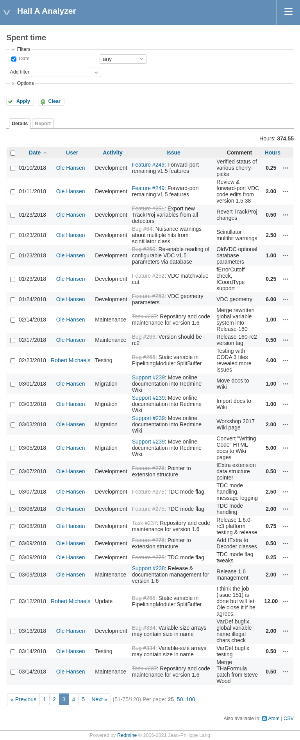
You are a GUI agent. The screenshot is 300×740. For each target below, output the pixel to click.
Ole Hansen (70, 168)
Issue (173, 152)
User (72, 152)
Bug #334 (143, 628)
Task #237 (144, 316)
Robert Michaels (70, 360)
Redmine (127, 735)
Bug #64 (142, 229)
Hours (272, 152)
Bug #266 (143, 337)
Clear (54, 101)
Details (20, 123)
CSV (289, 718)
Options (25, 83)
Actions (286, 168)
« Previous (23, 699)
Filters (23, 49)
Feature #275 (148, 492)
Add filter (19, 72)
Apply (23, 101)
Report (43, 123)
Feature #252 (148, 276)
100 (190, 699)
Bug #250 (143, 249)
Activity (113, 152)
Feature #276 (148, 468)
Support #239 (148, 377)
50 (180, 699)
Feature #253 (148, 296)
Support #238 (148, 568)
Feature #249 (148, 165)
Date (23, 58)
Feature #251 (148, 208)
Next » (99, 699)
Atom (273, 718)
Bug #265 (143, 357)
